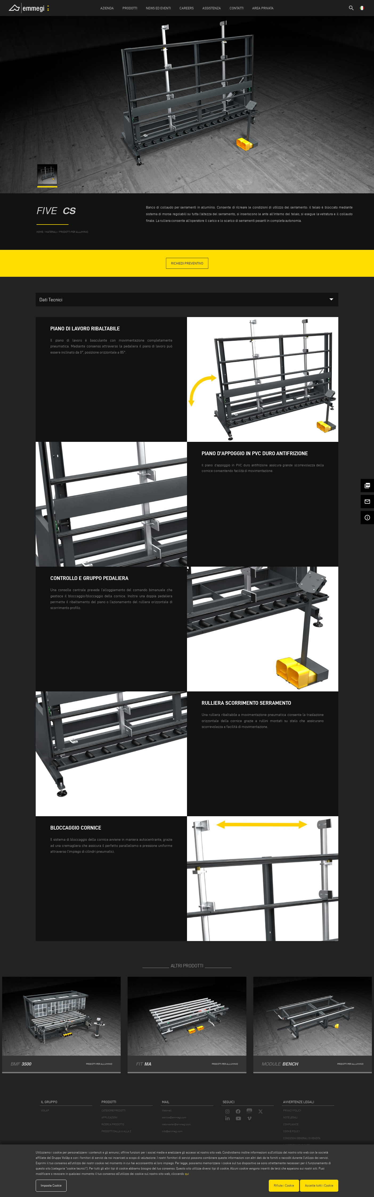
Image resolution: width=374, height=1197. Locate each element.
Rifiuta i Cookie (284, 1185)
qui (187, 1173)
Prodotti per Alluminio (73, 231)
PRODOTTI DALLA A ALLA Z (116, 1131)
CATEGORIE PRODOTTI (113, 1110)
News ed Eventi (158, 8)
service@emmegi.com (174, 1117)
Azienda (107, 8)
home (39, 231)
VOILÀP (45, 1110)
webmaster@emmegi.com (176, 1124)
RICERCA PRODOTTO (112, 1124)
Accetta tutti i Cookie (319, 1185)
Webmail (167, 1110)
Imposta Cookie (51, 1185)
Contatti (236, 8)
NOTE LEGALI (290, 1117)
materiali (51, 231)
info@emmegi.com (172, 1131)
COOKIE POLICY (291, 1131)
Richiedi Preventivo (187, 263)
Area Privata (263, 8)
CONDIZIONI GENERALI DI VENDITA (301, 1138)
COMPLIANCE (290, 1124)
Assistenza (211, 8)
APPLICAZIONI (109, 1117)
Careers (187, 8)
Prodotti (130, 8)
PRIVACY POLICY (292, 1110)
